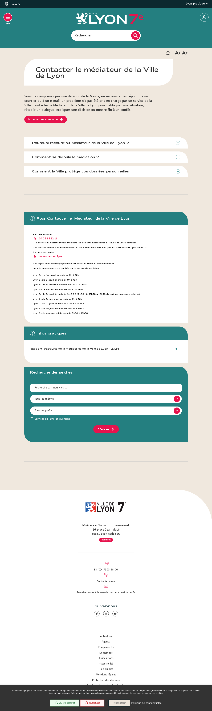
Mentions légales (106, 675)
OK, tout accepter (65, 703)
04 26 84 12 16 (48, 239)
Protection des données (106, 680)
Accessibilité (106, 664)
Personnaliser (119, 703)
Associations (106, 658)
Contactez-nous (106, 581)
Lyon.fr (15, 4)
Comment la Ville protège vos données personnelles (80, 171)
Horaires (106, 539)
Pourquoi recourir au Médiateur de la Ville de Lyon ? (80, 143)
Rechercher (83, 35)
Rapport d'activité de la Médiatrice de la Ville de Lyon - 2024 (74, 349)
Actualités (106, 636)
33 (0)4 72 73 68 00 (106, 570)
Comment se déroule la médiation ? (65, 157)
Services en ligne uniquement (52, 419)
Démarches (106, 653)
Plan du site (106, 669)
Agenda (106, 642)
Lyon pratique (197, 3)
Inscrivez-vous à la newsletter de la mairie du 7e (106, 592)
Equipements (106, 647)
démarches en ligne (50, 257)
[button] (167, 53)
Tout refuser (92, 703)
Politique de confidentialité (146, 703)
